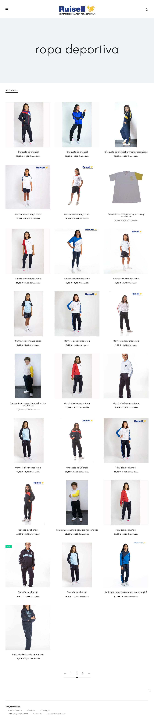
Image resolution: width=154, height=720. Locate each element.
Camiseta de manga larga (77, 341)
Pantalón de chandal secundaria (28, 654)
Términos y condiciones (18, 714)
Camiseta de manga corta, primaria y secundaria (126, 215)
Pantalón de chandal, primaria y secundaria (77, 530)
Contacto (31, 710)
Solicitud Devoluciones (56, 714)
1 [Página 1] (71, 673)
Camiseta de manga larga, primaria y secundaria (28, 404)
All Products (11, 90)
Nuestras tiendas (15, 710)
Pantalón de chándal (126, 530)
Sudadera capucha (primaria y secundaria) (126, 592)
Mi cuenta (37, 714)
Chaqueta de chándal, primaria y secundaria (126, 152)
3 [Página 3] (82, 673)
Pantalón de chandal (126, 467)
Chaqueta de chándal (28, 152)
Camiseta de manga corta (28, 214)
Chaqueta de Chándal (77, 467)
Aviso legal (45, 710)
